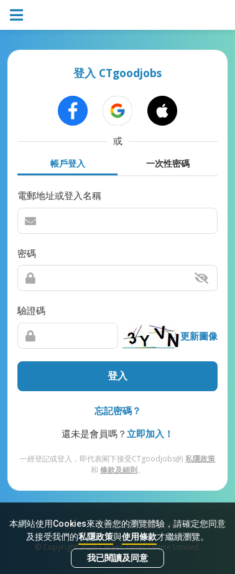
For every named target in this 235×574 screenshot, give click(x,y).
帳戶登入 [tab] (67, 163)
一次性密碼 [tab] (168, 163)
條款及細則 (118, 470)
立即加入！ (150, 433)
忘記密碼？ (117, 410)
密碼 (26, 253)
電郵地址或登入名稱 (59, 195)
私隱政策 (95, 537)
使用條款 (139, 537)
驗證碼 (31, 310)
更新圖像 (199, 336)
